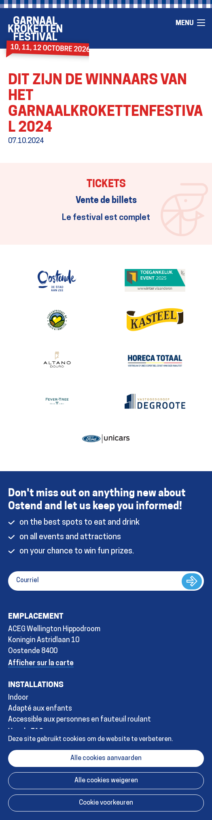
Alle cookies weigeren (106, 780)
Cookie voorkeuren (106, 803)
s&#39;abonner (192, 581)
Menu (201, 22)
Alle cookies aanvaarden (106, 758)
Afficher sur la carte (41, 663)
